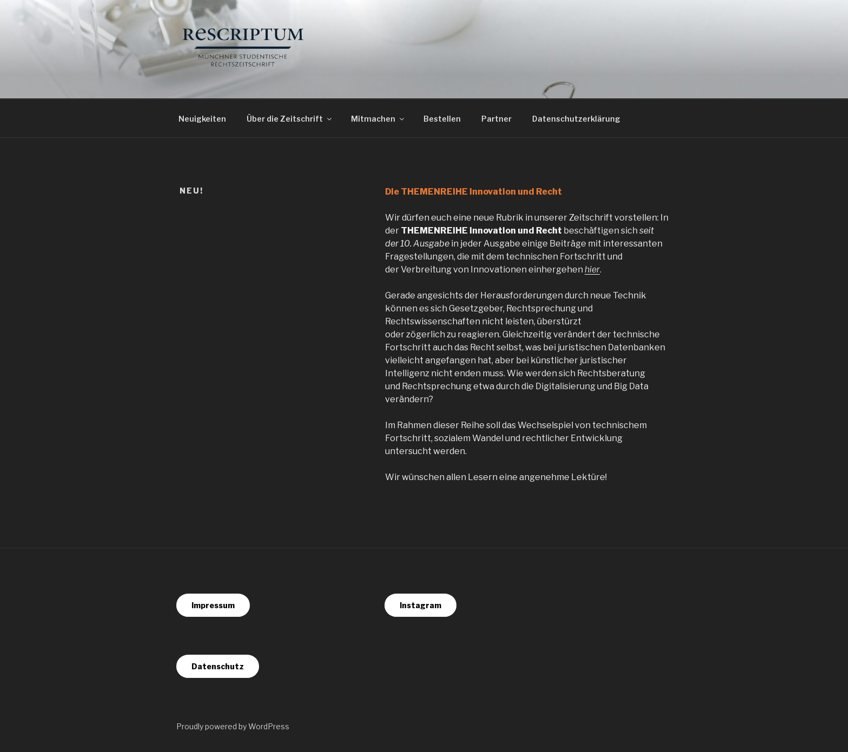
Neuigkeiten (202, 118)
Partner (496, 118)
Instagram (420, 605)
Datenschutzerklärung (576, 118)
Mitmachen (378, 118)
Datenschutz (217, 666)
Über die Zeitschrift (290, 118)
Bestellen (442, 118)
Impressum (213, 605)
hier (592, 269)
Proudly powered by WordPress (232, 726)
